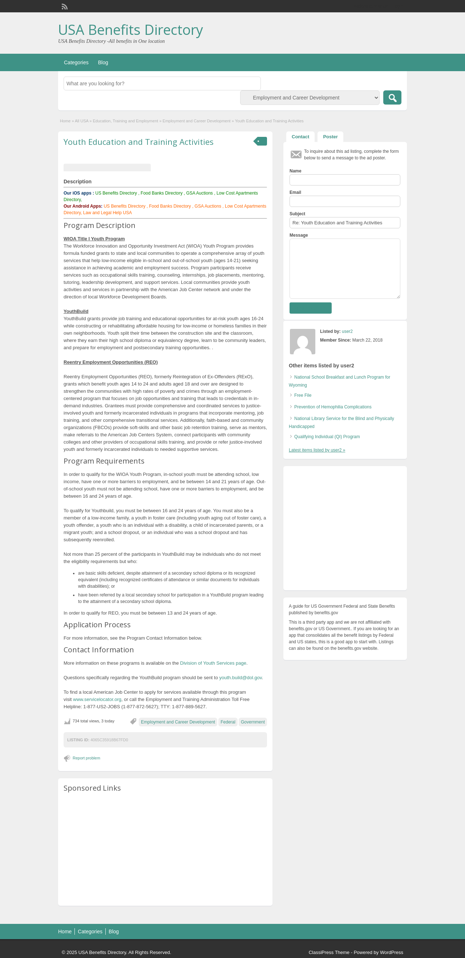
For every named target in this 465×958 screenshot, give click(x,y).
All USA (81, 121)
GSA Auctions (199, 193)
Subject (297, 213)
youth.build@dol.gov (240, 677)
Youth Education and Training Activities (139, 141)
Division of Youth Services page (213, 663)
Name (296, 171)
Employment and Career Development (197, 121)
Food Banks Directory (161, 193)
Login (398, 6)
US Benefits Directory (116, 193)
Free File (302, 395)
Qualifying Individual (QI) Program (327, 436)
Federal (228, 722)
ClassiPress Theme (329, 952)
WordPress (391, 952)
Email (295, 192)
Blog (103, 62)
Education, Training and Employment (125, 121)
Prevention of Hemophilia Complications (333, 406)
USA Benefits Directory (130, 29)
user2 (347, 331)
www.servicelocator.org (97, 699)
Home (65, 121)
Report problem (86, 758)
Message (299, 235)
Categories (76, 62)
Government (253, 722)
